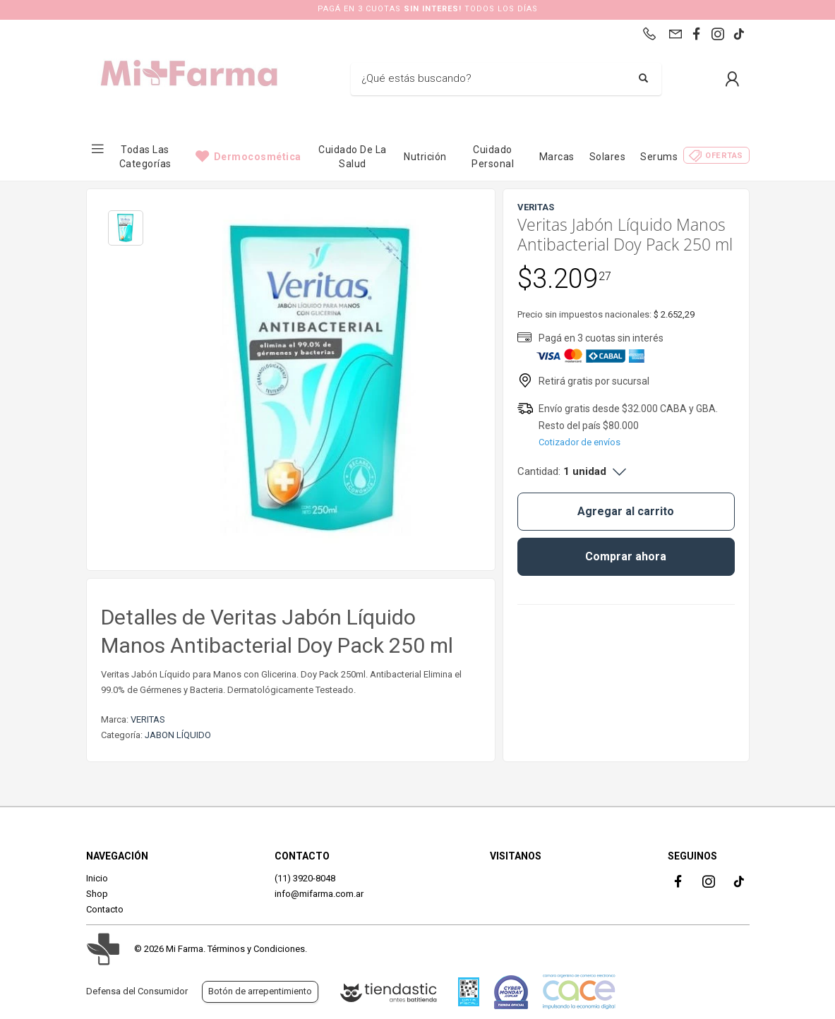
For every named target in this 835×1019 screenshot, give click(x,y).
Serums (659, 156)
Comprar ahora (625, 556)
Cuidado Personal (492, 156)
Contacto (105, 909)
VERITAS (148, 719)
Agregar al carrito (625, 511)
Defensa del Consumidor (137, 991)
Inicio (97, 878)
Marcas (557, 156)
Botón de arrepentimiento (260, 991)
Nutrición (425, 156)
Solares (607, 156)
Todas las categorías (145, 156)
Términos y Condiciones (256, 948)
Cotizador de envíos (579, 442)
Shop (97, 893)
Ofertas (724, 155)
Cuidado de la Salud (352, 156)
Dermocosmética (257, 156)
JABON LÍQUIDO (178, 735)
